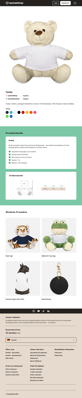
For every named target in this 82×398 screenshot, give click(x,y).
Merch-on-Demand (12, 372)
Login (55, 3)
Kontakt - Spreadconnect (13, 355)
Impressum (58, 352)
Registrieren (65, 3)
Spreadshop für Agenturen (38, 352)
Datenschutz (58, 355)
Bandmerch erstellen (36, 380)
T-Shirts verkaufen (36, 372)
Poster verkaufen (35, 375)
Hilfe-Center (9, 358)
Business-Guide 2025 (12, 375)
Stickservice (34, 358)
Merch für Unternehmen (37, 355)
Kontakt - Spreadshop (12, 352)
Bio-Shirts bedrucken (37, 377)
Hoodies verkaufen (36, 369)
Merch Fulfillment (35, 361)
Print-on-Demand (11, 369)
